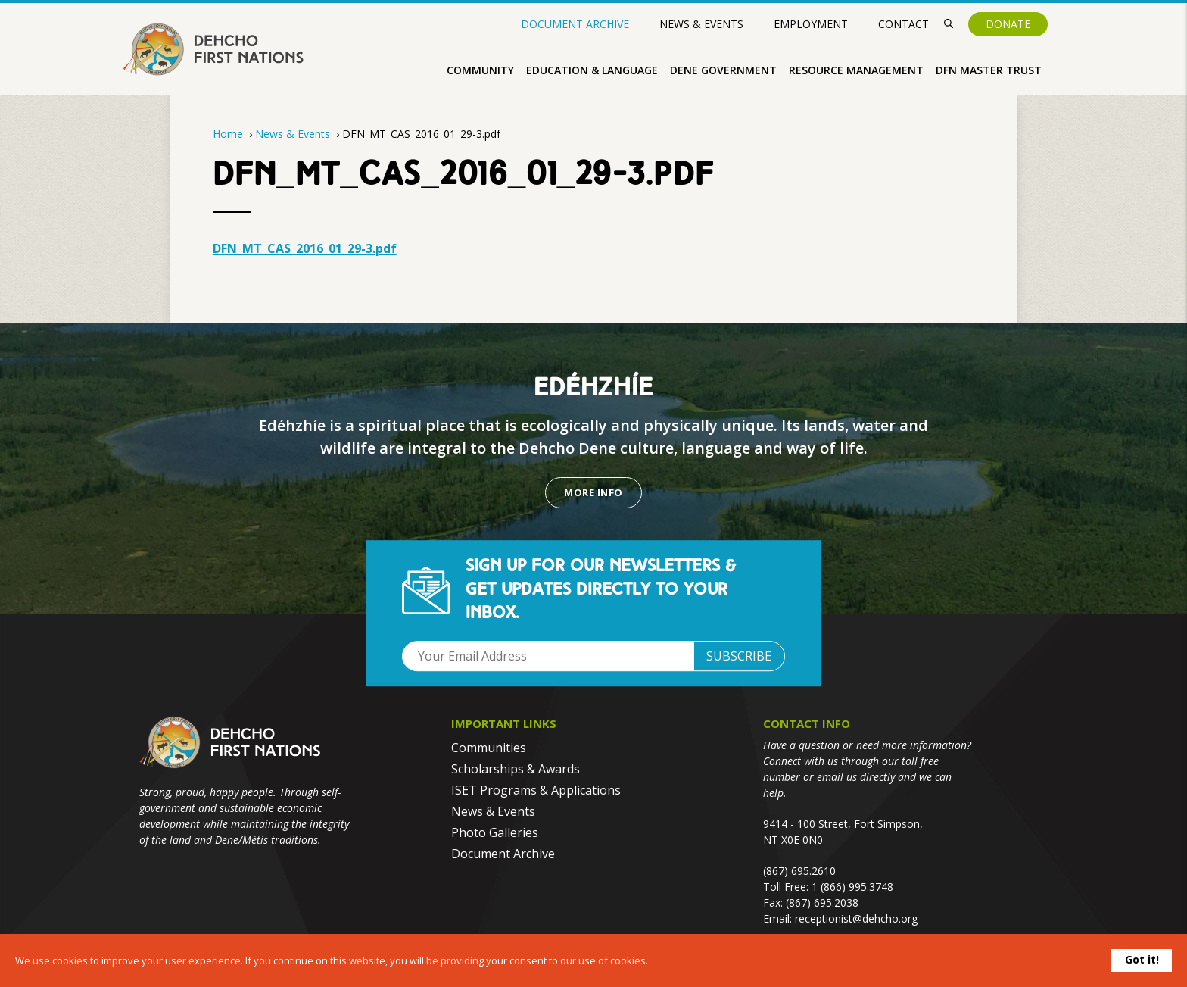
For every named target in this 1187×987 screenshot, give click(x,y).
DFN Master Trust (989, 70)
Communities (488, 747)
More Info (593, 492)
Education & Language (592, 70)
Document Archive (575, 24)
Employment (811, 24)
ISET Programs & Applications (536, 790)
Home (228, 133)
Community (480, 70)
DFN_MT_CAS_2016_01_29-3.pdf (305, 248)
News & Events (701, 24)
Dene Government (723, 70)
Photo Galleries (494, 832)
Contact (903, 24)
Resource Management (856, 70)
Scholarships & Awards (515, 769)
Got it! (1142, 959)
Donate (1008, 24)
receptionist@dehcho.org (856, 918)
